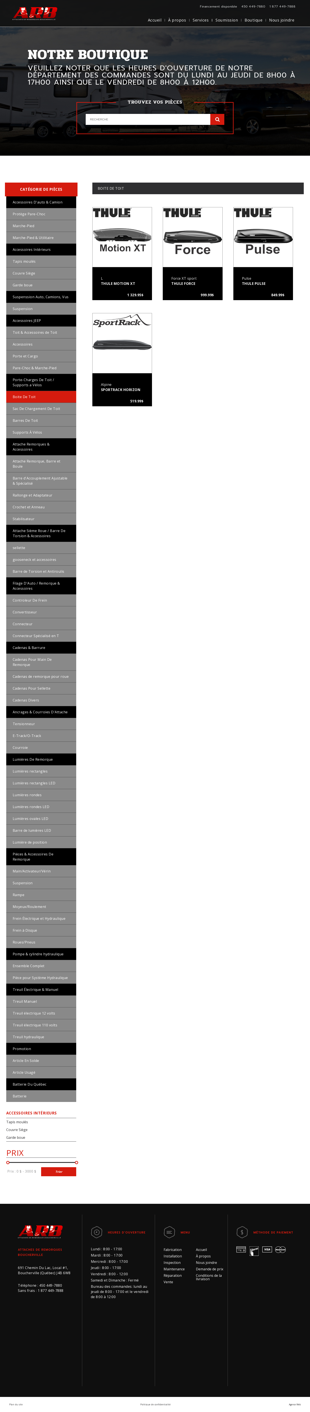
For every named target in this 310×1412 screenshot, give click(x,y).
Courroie (20, 747)
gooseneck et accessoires (34, 559)
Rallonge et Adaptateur (33, 495)
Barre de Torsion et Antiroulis (38, 571)
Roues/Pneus (24, 942)
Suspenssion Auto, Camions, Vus (41, 297)
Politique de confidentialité (155, 1404)
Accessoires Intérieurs (32, 249)
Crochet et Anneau (29, 507)
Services (201, 20)
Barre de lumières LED (32, 830)
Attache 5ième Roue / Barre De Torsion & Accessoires (39, 533)
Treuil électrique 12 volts (34, 1013)
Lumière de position (30, 842)
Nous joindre (281, 20)
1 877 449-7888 (282, 6)
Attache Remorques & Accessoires (31, 447)
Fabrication (173, 1249)
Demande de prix (209, 1269)
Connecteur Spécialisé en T (36, 635)
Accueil (155, 20)
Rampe (19, 894)
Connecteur (23, 624)
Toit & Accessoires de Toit (35, 332)
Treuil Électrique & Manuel (35, 989)
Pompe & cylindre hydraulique (38, 954)
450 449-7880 (253, 6)
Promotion (22, 1048)
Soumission (226, 20)
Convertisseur (25, 612)
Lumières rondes (27, 795)
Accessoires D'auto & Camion (38, 202)
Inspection (172, 1262)
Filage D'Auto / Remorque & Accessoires (36, 586)
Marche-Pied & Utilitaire (33, 237)
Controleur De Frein (30, 600)
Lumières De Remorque (33, 759)
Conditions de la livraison (209, 1277)
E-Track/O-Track (27, 735)
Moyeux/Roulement (29, 906)
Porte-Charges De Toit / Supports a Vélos (33, 382)
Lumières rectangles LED (34, 783)
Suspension (23, 308)
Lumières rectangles (30, 771)
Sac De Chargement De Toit (36, 408)
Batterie (20, 1096)
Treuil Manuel (25, 1001)
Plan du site (16, 1404)
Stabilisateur (24, 519)
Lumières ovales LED (30, 818)
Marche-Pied (23, 225)
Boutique (253, 20)
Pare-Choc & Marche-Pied (35, 368)
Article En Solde (26, 1060)
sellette (19, 547)
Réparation (173, 1275)
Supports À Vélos (27, 432)
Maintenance (174, 1269)
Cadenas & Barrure (29, 647)
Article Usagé (24, 1072)
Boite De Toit (24, 396)
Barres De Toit (25, 420)
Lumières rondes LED (31, 806)
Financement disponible (218, 6)
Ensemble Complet (29, 966)
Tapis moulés (24, 261)
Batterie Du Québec (29, 1084)
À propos (177, 20)
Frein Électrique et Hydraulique (39, 918)
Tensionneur (24, 724)
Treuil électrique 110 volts (35, 1025)
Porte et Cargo (25, 356)
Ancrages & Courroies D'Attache (40, 712)
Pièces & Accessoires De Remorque (33, 857)
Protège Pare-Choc (29, 214)
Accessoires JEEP (27, 320)
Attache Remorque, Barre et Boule (36, 464)
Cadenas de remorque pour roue (41, 676)
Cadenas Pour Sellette (32, 688)
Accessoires (23, 344)
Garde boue (23, 285)
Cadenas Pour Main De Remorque (32, 662)
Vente (168, 1282)
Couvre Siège (24, 273)
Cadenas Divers (26, 700)
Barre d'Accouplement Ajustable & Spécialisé (40, 481)
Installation (173, 1256)
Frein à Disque (25, 930)
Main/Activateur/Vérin (32, 871)
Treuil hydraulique (28, 1037)
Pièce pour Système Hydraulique (40, 977)
